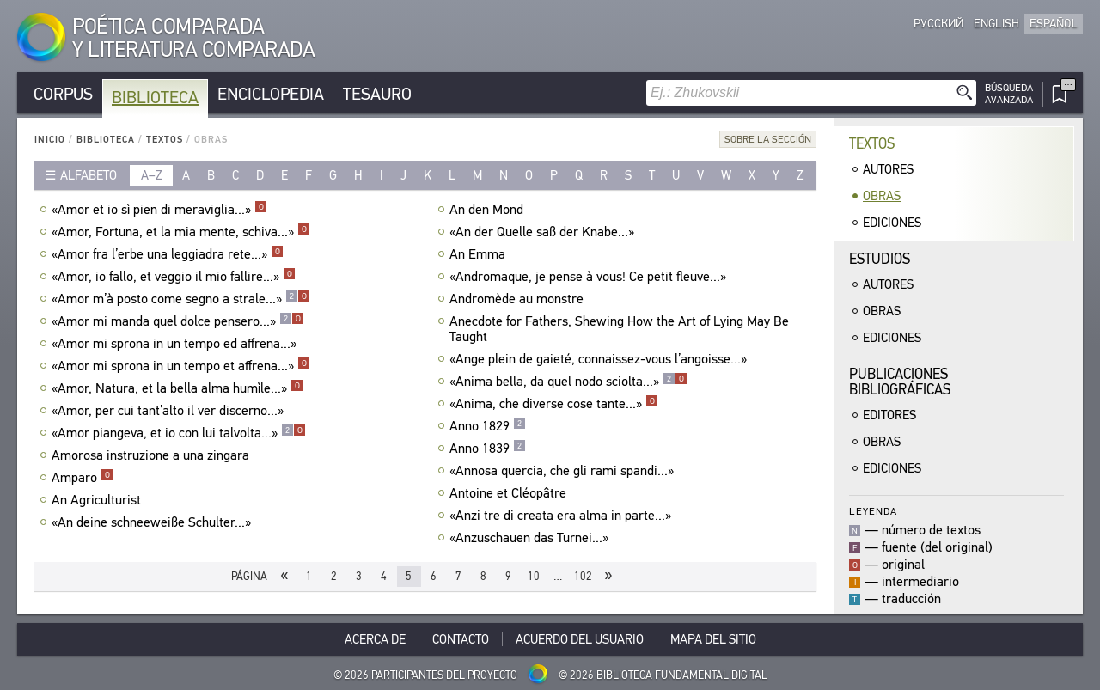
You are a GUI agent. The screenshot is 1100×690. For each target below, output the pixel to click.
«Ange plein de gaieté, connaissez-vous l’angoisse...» (600, 359)
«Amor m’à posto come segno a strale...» (181, 299)
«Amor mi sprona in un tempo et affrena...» (181, 366)
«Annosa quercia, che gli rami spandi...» (563, 471)
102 (583, 576)
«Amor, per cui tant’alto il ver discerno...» (170, 410)
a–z (151, 175)
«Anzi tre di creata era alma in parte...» (562, 515)
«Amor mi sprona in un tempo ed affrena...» (176, 343)
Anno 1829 (487, 426)
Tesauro (377, 94)
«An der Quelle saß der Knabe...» (544, 232)
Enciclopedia (270, 94)
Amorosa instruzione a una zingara (153, 455)
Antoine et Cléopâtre (510, 493)
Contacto (460, 639)
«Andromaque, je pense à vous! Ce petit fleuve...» (589, 276)
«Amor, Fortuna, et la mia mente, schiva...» (181, 232)
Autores (888, 169)
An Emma (479, 254)
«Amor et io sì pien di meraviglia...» (159, 209)
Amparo (82, 477)
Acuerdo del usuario (580, 639)
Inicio (49, 139)
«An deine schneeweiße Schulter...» (153, 522)
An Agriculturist (98, 500)
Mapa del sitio (713, 639)
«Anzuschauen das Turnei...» (531, 538)
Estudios (879, 259)
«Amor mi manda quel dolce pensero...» (178, 321)
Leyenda (873, 510)
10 (534, 576)
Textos (164, 139)
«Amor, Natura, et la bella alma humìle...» (177, 388)
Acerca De (375, 639)
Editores (889, 415)
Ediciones (892, 222)
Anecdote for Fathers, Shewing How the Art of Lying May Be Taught (619, 329)
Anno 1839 (487, 448)
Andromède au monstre (518, 299)
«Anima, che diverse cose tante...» (553, 404)
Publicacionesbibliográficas (899, 382)
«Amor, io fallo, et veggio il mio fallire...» (174, 276)
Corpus (63, 94)
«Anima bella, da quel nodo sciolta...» (568, 381)
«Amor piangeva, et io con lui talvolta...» (179, 433)
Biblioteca (155, 97)
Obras (882, 196)
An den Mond (488, 209)
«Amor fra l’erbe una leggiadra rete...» (168, 254)
